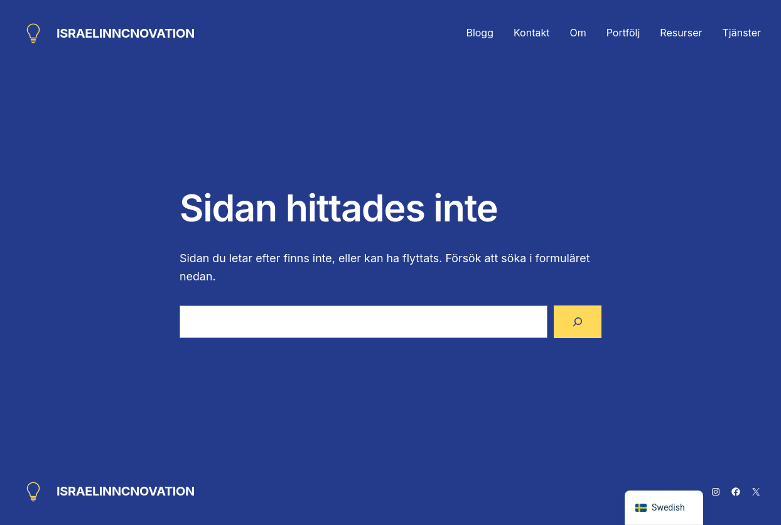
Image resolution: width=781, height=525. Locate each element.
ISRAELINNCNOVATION (126, 33)
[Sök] (577, 321)
